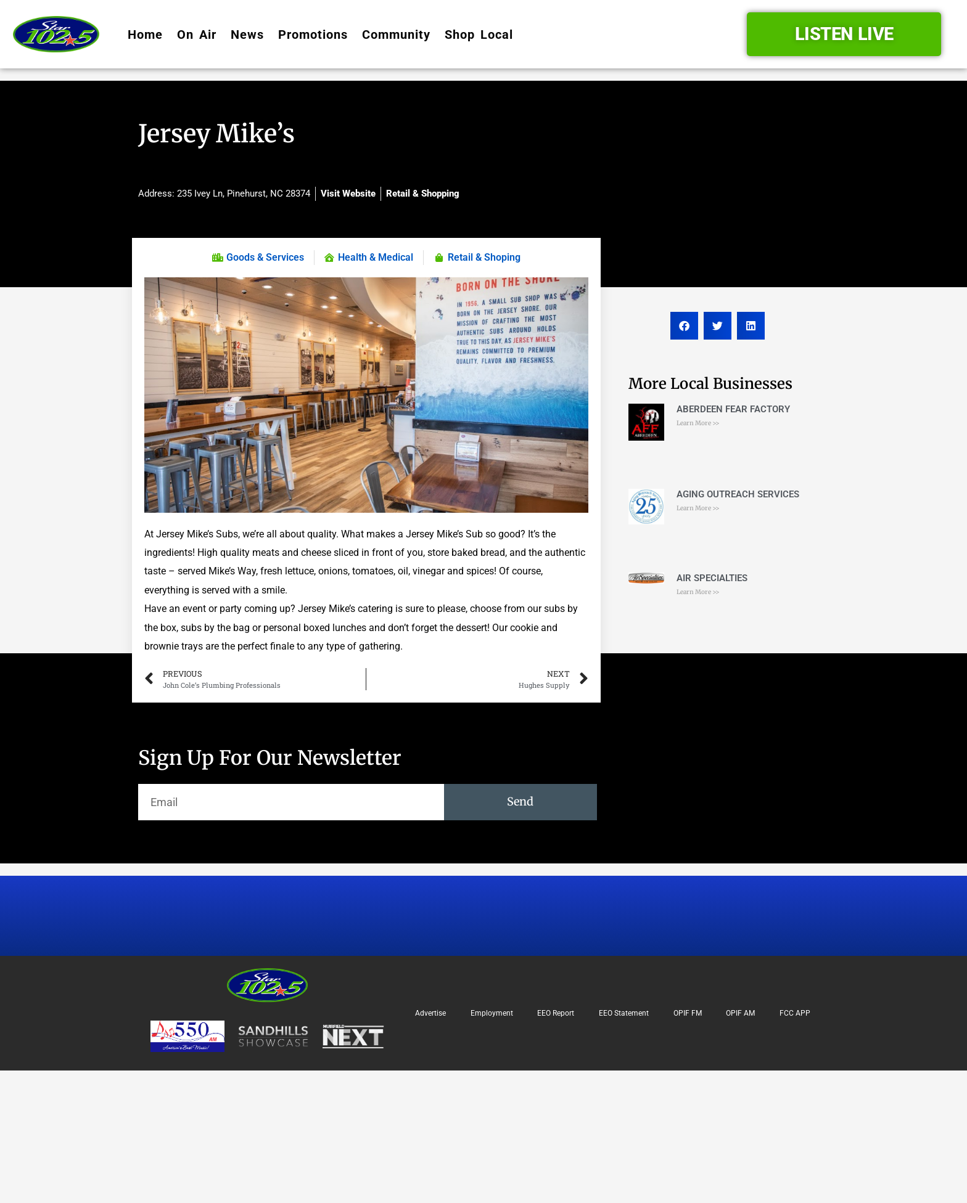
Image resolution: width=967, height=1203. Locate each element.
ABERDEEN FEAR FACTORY (733, 409)
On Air (196, 34)
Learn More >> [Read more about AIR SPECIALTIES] (698, 592)
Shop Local (479, 34)
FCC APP (795, 1013)
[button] (684, 326)
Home (145, 34)
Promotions (313, 34)
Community (396, 34)
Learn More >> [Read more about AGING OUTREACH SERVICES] (698, 508)
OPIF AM (740, 1013)
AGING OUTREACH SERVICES (738, 494)
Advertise (430, 1013)
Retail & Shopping (422, 193)
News (247, 34)
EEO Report (555, 1013)
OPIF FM (687, 1013)
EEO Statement (624, 1013)
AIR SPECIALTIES (712, 578)
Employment (492, 1013)
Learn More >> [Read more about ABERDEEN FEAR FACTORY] (698, 423)
